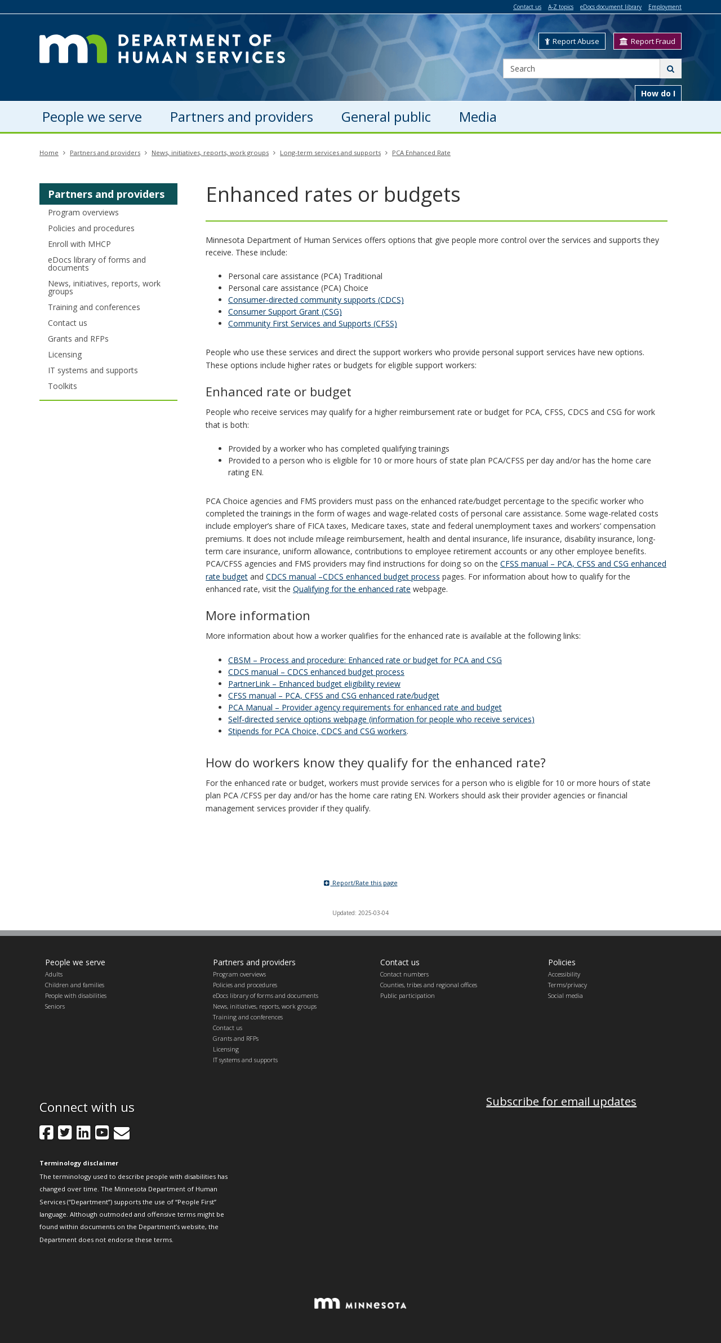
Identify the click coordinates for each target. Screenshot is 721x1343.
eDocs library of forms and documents (97, 263)
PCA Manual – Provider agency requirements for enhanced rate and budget (365, 707)
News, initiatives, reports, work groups (210, 152)
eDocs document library (611, 7)
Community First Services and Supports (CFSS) (312, 323)
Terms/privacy (567, 984)
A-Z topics (560, 7)
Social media (565, 995)
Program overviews (83, 212)
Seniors (55, 1006)
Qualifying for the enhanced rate (352, 589)
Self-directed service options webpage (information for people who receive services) (381, 719)
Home (49, 152)
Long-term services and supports (330, 152)
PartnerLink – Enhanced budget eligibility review (314, 683)
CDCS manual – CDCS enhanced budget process (316, 671)
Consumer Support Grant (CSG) (285, 311)
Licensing (65, 354)
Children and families (74, 984)
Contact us (527, 7)
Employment (665, 7)
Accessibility (564, 974)
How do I (658, 93)
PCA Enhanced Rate (421, 152)
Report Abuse (572, 41)
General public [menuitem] (386, 116)
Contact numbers (404, 974)
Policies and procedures (91, 228)
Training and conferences (94, 307)
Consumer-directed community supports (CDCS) (316, 299)
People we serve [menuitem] (92, 116)
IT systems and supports (93, 370)
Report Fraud (647, 41)
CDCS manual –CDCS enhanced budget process (353, 576)
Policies (562, 962)
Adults (54, 974)
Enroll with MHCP (79, 243)
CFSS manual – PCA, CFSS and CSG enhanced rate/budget (333, 695)
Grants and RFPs (78, 338)
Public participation (407, 995)
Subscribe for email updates (561, 1101)
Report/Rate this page (361, 882)
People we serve (75, 962)
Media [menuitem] (478, 116)
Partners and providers (105, 152)
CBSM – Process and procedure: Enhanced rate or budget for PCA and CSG (365, 660)
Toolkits (62, 386)
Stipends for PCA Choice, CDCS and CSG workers (317, 731)
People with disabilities (75, 995)
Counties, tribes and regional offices (428, 984)
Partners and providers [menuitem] (241, 116)
